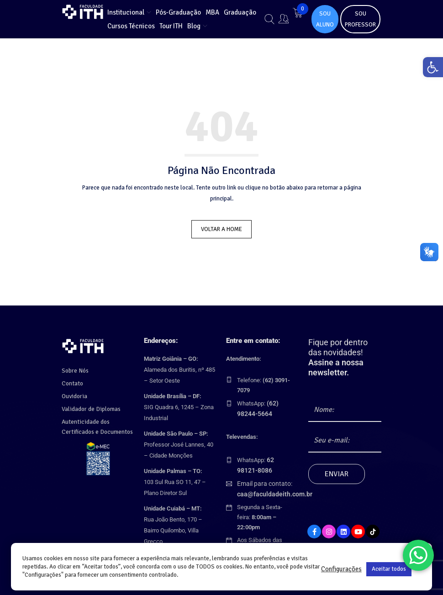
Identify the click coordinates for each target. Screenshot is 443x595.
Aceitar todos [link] (389, 569)
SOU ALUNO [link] (325, 19)
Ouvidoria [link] (74, 393)
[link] (431, 69)
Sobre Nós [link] (75, 368)
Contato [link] (72, 380)
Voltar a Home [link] (221, 229)
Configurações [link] (341, 569)
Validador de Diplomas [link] (90, 406)
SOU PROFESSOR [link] (360, 19)
